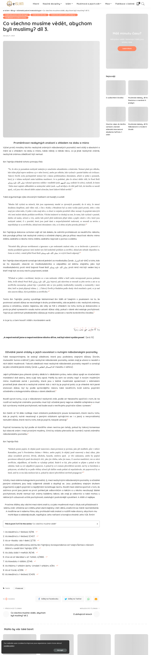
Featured (19, 587)
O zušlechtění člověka (115, 98)
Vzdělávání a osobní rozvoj (16, 17)
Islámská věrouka (40, 15)
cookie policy (9, 645)
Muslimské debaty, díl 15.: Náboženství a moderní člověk (137, 126)
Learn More (126, 48)
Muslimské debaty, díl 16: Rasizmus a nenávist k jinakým (137, 100)
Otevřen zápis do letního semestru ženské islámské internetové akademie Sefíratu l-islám (116, 129)
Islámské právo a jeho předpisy (64, 15)
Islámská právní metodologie (17, 15)
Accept (30, 650)
